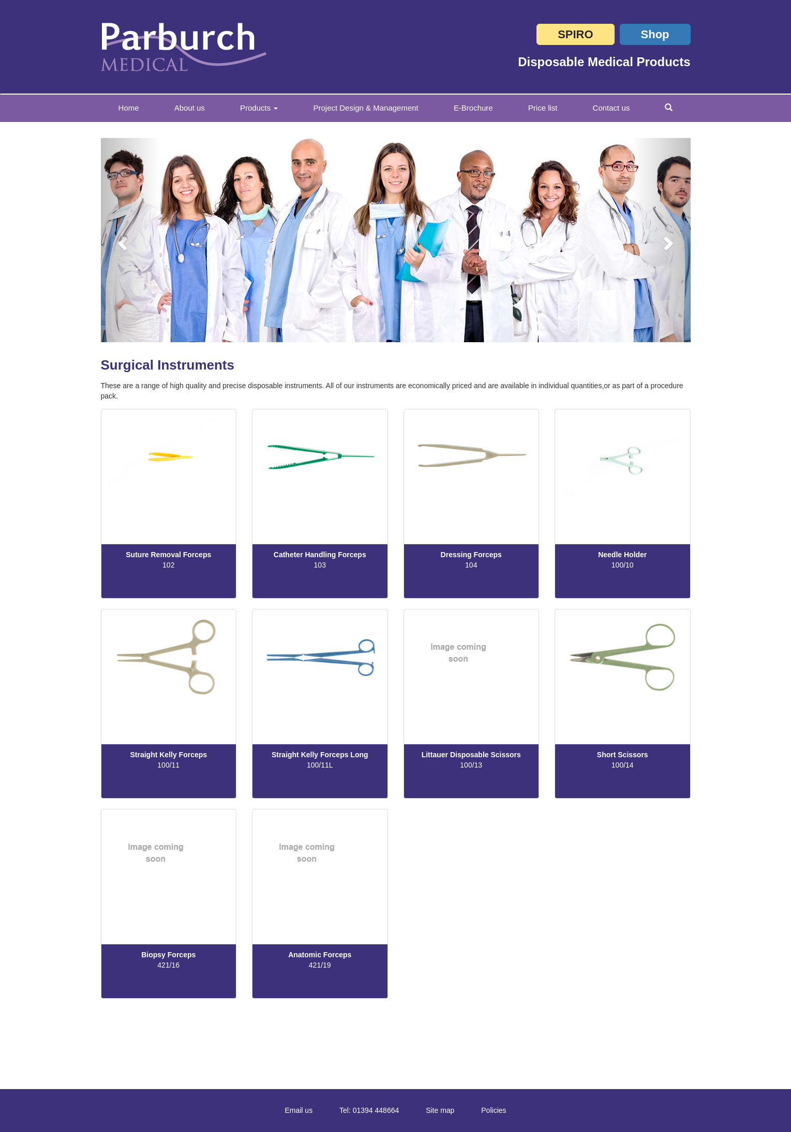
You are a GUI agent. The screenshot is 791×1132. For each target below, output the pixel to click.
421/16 (168, 965)
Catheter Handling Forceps (320, 554)
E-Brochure (473, 107)
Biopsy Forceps (168, 955)
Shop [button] (655, 34)
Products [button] (259, 107)
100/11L (320, 765)
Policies (493, 1110)
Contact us (611, 107)
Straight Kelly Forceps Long (320, 755)
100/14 (622, 765)
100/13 (471, 765)
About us (189, 107)
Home (137, 107)
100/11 (168, 765)
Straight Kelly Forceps (168, 755)
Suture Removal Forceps (168, 554)
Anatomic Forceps (319, 955)
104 (471, 565)
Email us (298, 1110)
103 (320, 565)
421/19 (320, 965)
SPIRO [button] (575, 34)
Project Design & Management (365, 107)
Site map (440, 1110)
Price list (543, 107)
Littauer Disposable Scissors (471, 755)
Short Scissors (622, 755)
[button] (130, 240)
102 (168, 565)
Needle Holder (622, 554)
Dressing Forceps (471, 554)
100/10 (622, 565)
